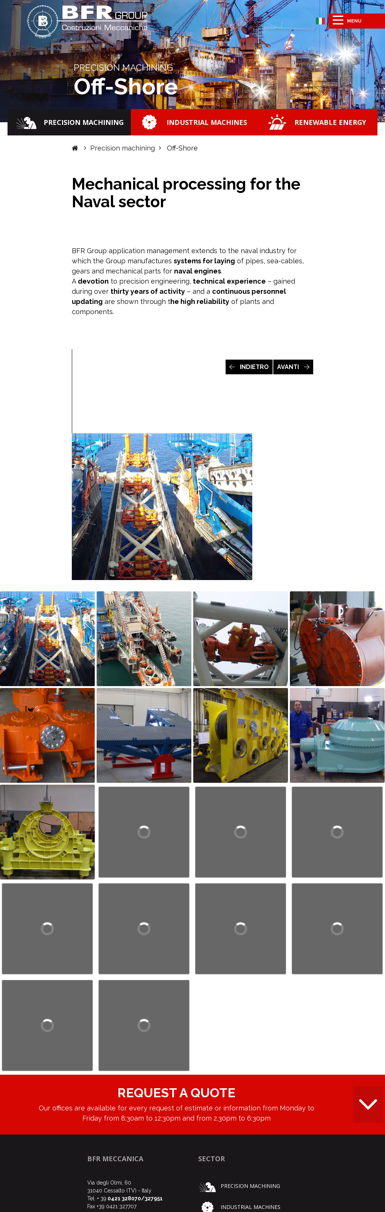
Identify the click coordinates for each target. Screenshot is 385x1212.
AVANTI (293, 367)
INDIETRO (249, 367)
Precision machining (122, 148)
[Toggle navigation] (357, 21)
